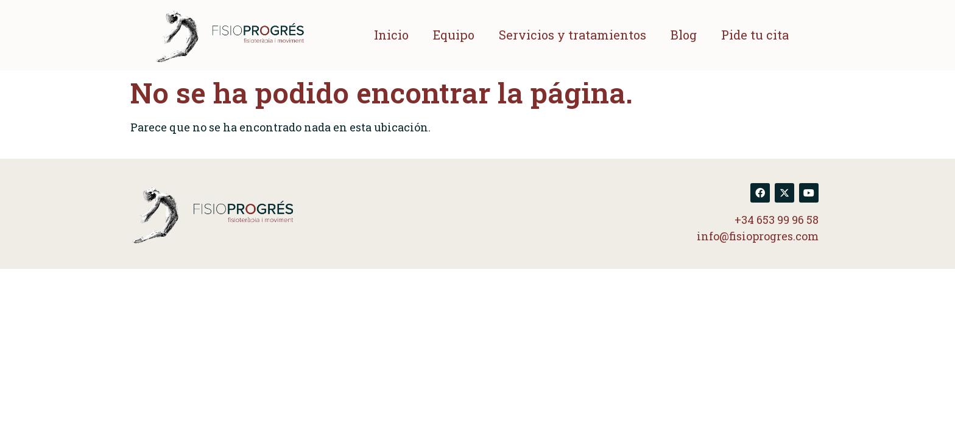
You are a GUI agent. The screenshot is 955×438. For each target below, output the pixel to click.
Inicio (391, 35)
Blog (684, 35)
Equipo (453, 35)
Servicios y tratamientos (572, 35)
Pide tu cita (755, 35)
